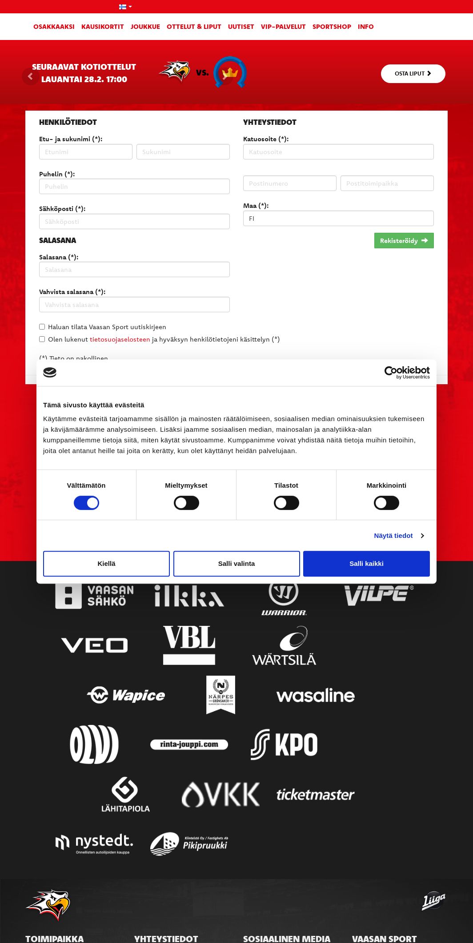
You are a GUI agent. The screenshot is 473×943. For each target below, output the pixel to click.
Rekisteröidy (404, 240)
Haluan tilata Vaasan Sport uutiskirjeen (107, 326)
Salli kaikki (366, 563)
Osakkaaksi (54, 26)
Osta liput (413, 73)
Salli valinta (236, 563)
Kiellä (106, 563)
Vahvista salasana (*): (72, 291)
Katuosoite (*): (266, 139)
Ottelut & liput (194, 26)
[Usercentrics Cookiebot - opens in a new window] (391, 372)
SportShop (332, 26)
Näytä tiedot (393, 535)
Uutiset (241, 26)
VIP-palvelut (283, 26)
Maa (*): (256, 205)
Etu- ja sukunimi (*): (70, 139)
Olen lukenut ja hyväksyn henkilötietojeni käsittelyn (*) (164, 339)
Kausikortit (102, 26)
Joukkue (145, 26)
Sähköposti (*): (62, 208)
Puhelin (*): (57, 174)
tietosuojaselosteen (120, 339)
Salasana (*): (58, 257)
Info (366, 26)
